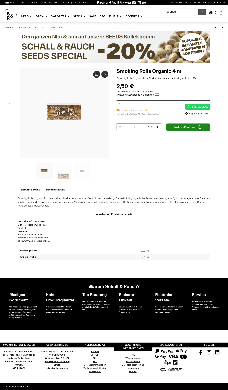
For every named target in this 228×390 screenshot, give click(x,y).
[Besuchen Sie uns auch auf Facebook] (201, 353)
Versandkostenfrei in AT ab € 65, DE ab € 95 (198, 2)
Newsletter (95, 371)
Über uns (95, 355)
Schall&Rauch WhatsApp (57, 361)
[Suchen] (181, 12)
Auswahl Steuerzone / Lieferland (138, 94)
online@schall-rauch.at (77, 2)
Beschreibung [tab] (30, 189)
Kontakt (95, 351)
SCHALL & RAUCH (28, 2)
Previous (9, 104)
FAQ (102, 16)
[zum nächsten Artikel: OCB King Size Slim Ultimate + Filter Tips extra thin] (222, 27)
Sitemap (133, 371)
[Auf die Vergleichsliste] (96, 74)
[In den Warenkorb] (188, 127)
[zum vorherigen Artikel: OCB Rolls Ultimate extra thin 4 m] (215, 27)
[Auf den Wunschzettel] (104, 74)
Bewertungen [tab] (55, 189)
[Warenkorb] (221, 13)
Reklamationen (133, 361)
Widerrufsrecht (133, 358)
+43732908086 (49, 2)
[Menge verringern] (120, 127)
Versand (141, 91)
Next (119, 104)
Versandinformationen (95, 365)
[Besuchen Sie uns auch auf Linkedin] (217, 353)
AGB (133, 355)
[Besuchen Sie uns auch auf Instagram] (209, 353)
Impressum (133, 368)
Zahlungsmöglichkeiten (95, 368)
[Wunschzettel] (216, 13)
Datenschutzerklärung (133, 365)
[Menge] (135, 127)
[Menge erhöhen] (157, 127)
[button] (10, 2)
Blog (95, 358)
